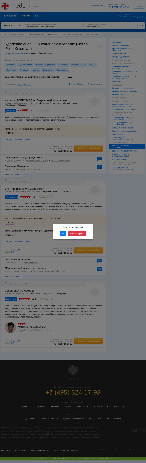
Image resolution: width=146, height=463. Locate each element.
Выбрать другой (77, 234)
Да (63, 234)
